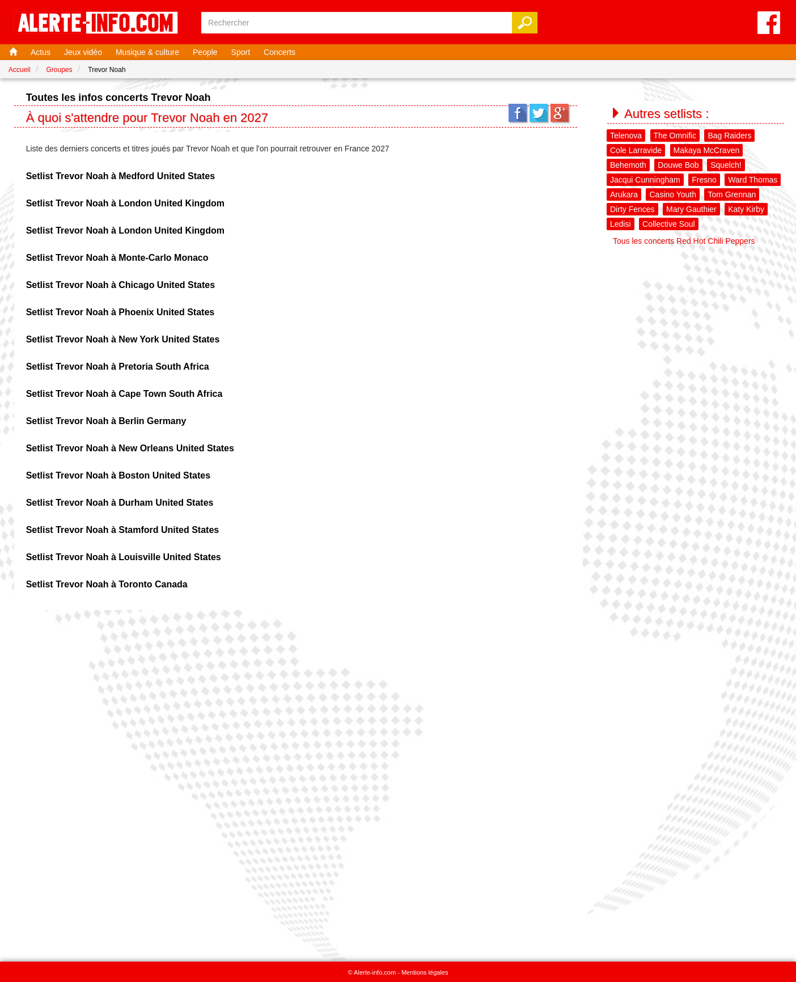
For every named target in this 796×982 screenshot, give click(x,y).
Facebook (518, 113)
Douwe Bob (678, 165)
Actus (40, 52)
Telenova (626, 135)
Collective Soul (668, 223)
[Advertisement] (696, 321)
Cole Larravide (636, 150)
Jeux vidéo (83, 52)
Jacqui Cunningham (645, 179)
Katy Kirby (746, 209)
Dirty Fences (632, 209)
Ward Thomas (752, 179)
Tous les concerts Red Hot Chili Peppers (684, 241)
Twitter (539, 113)
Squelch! (725, 165)
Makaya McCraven (707, 150)
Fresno (704, 179)
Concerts (279, 52)
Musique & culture (147, 52)
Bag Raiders (729, 135)
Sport (240, 52)
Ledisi (620, 223)
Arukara (624, 194)
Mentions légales (424, 972)
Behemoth (628, 165)
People (205, 52)
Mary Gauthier (691, 209)
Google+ (560, 113)
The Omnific (675, 135)
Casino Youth (672, 194)
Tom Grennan (732, 194)
